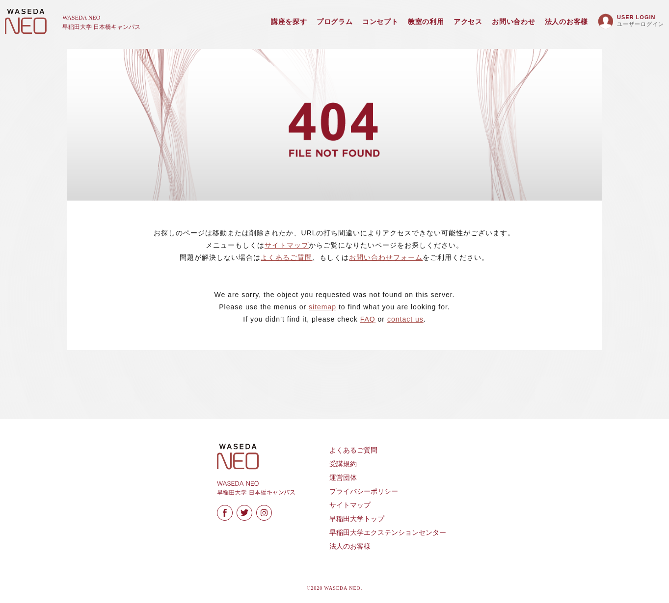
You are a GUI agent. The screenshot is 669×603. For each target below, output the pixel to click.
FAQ (367, 319)
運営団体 (343, 477)
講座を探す (289, 21)
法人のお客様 (566, 21)
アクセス (468, 21)
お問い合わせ (513, 21)
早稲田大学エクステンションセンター (387, 532)
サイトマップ (287, 245)
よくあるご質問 (286, 257)
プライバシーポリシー (363, 491)
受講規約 (343, 464)
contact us (405, 319)
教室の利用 (426, 21)
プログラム (335, 21)
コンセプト (380, 21)
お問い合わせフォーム (386, 257)
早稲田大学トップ (356, 519)
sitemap (322, 307)
